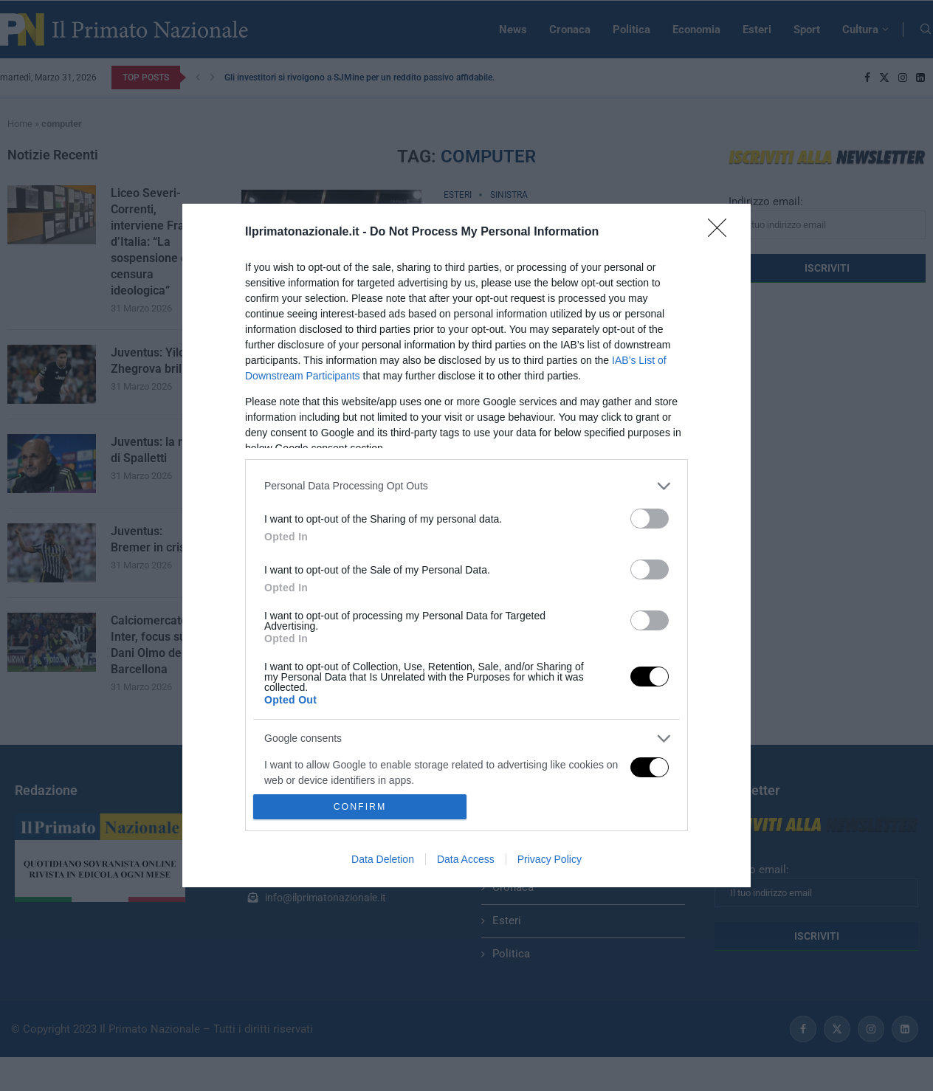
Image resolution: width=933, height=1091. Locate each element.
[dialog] (466, 545)
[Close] (722, 232)
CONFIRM (360, 807)
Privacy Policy (549, 859)
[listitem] (466, 486)
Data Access (466, 859)
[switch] (649, 519)
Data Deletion (382, 859)
